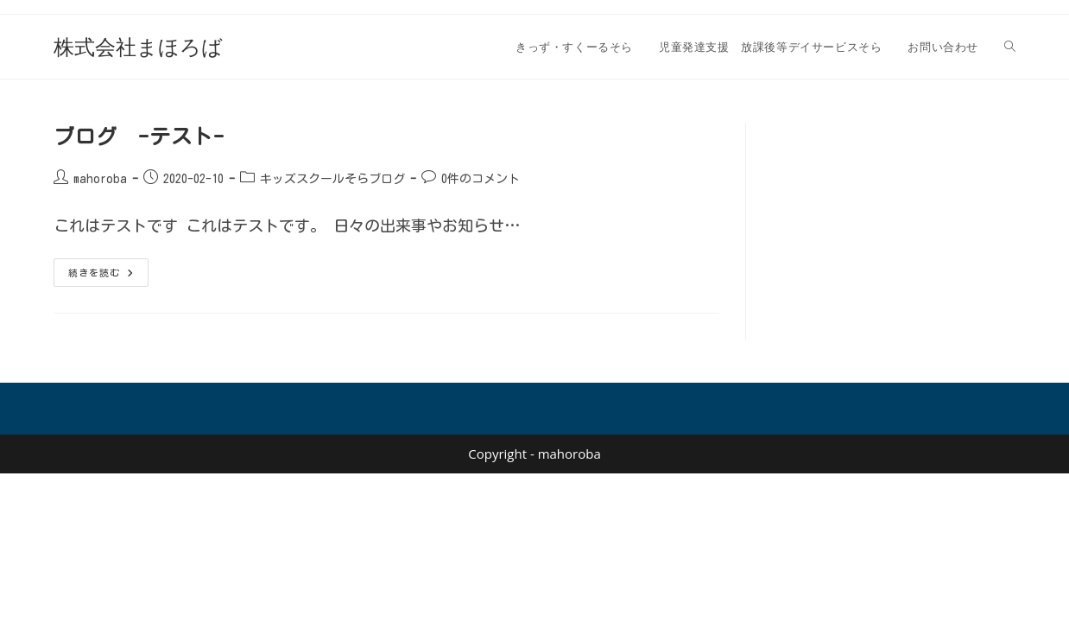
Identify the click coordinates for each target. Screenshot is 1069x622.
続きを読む (108, 277)
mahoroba (100, 179)
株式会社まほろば (138, 46)
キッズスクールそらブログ (332, 179)
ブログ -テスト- (139, 136)
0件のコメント (480, 179)
